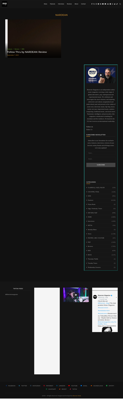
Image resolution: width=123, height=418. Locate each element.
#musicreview (103, 308)
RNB (101, 251)
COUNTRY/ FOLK (101, 192)
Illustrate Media (77, 395)
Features (52, 4)
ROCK (101, 255)
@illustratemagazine (11, 294)
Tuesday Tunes (101, 263)
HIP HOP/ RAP (101, 213)
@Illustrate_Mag (103, 297)
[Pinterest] (98, 4)
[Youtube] (103, 4)
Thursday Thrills (101, 259)
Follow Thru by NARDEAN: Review (27, 52)
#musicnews (102, 313)
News (45, 4)
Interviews (61, 4)
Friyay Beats (101, 204)
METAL (101, 225)
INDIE (101, 217)
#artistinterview (104, 310)
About (76, 4)
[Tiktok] (117, 4)
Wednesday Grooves (101, 267)
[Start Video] (100, 75)
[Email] (105, 4)
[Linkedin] (100, 4)
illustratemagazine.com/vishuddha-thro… (107, 323)
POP (101, 242)
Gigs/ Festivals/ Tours (101, 209)
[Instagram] (96, 4)
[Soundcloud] (108, 4)
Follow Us (89, 129)
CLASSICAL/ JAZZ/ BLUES (101, 188)
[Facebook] (91, 4)
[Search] (120, 4)
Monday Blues (101, 230)
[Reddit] (114, 4)
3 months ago (103, 299)
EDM (101, 196)
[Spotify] (110, 4)
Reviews (69, 4)
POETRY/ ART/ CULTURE (101, 238)
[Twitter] (94, 4)
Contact (83, 4)
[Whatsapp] (112, 4)
